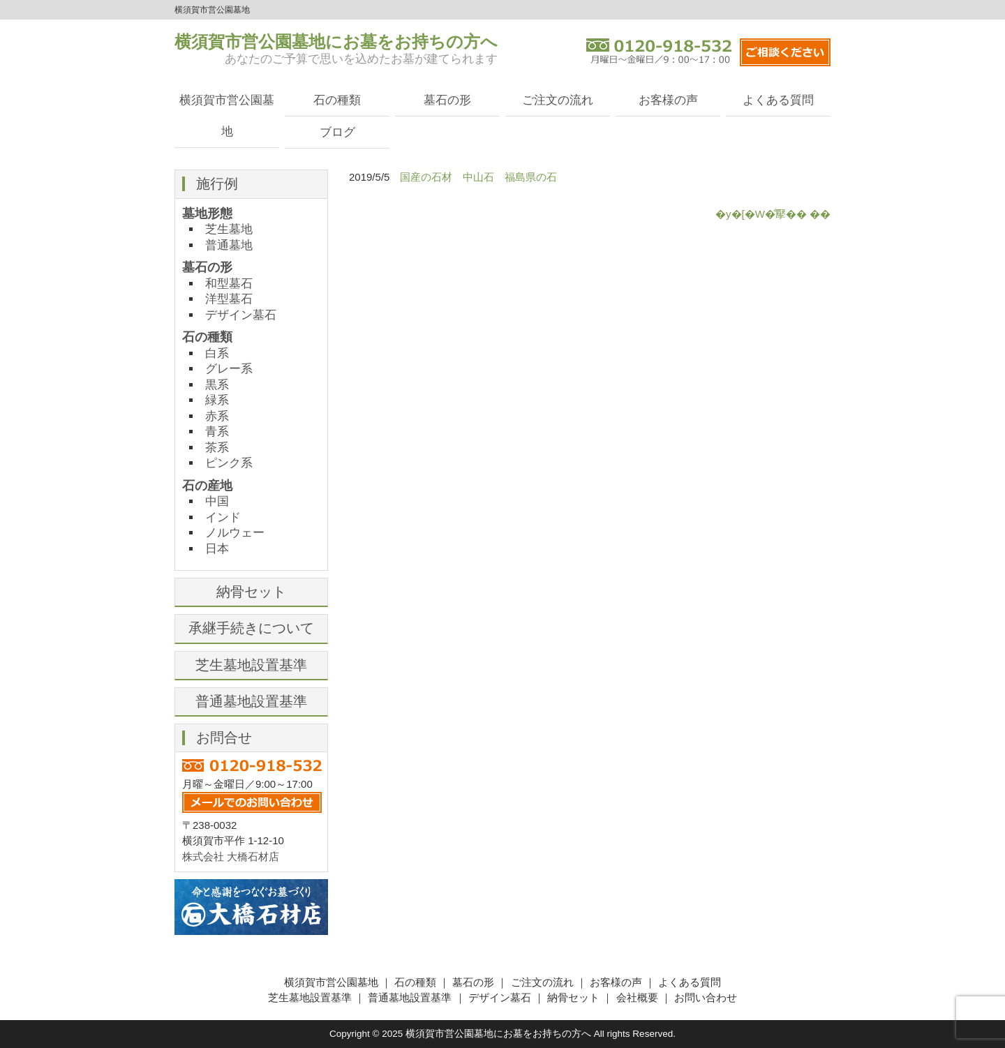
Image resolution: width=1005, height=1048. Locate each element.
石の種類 (337, 99)
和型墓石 (229, 283)
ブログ (337, 132)
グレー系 (229, 368)
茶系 (217, 447)
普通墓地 (229, 245)
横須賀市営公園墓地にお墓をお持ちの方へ (336, 41)
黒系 (217, 384)
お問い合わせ (705, 997)
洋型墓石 (229, 298)
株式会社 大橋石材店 (230, 856)
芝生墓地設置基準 (251, 665)
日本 (217, 548)
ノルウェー (235, 532)
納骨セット (251, 591)
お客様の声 (668, 99)
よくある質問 (778, 99)
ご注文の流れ (557, 99)
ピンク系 (229, 462)
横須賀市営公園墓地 (226, 115)
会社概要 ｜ (645, 997)
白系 (217, 353)
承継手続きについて (251, 628)
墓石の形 (447, 99)
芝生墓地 (229, 229)
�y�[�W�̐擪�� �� (773, 214)
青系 (217, 431)
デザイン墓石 (240, 314)
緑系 (217, 400)
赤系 (217, 416)
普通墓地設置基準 (251, 701)
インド (223, 517)
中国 (217, 501)
